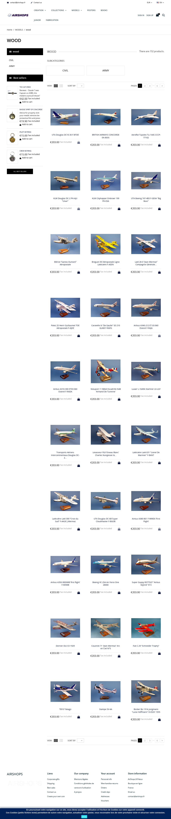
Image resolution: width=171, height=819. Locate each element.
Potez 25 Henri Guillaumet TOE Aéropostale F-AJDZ (65, 326)
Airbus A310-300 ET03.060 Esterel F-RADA (65, 390)
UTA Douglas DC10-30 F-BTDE (65, 134)
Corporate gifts (53, 779)
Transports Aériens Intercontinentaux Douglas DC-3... (65, 455)
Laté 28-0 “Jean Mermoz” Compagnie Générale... (146, 263)
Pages (134, 86)
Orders (104, 788)
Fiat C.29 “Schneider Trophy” (146, 645)
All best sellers (20, 171)
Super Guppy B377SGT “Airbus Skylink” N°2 (146, 583)
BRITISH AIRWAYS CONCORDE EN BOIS (105, 136)
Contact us (36, 2)
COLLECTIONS (58, 10)
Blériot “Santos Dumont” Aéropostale (65, 263)
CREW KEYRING (25, 151)
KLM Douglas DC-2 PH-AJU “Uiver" (65, 199)
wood (16, 51)
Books (104, 10)
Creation (39, 10)
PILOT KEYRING (25, 132)
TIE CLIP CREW (25, 87)
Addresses (105, 796)
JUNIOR (37, 20)
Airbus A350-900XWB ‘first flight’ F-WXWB (65, 583)
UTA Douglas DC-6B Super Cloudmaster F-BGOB (106, 520)
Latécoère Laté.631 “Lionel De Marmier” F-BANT (146, 454)
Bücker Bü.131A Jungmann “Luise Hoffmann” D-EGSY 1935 (146, 710)
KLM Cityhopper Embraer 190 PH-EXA (105, 199)
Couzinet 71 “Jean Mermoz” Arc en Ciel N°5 (105, 647)
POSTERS (91, 10)
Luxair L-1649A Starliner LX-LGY (146, 389)
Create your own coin (56, 796)
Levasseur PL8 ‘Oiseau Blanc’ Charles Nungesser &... (106, 454)
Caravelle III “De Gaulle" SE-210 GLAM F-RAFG (105, 326)
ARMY (12, 66)
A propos (78, 792)
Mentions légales (81, 779)
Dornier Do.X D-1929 (65, 645)
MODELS (76, 10)
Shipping (50, 783)
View (49, 86)
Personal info (106, 779)
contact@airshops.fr (16, 2)
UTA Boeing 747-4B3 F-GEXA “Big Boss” (146, 199)
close (84, 817)
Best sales (51, 788)
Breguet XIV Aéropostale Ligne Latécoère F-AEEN (106, 263)
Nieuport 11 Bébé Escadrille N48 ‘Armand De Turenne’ (106, 390)
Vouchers (105, 800)
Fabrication (52, 20)
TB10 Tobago (65, 709)
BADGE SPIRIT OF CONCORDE (31, 109)
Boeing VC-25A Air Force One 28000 (105, 583)
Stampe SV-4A (105, 709)
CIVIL (11, 60)
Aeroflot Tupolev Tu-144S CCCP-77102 (146, 136)
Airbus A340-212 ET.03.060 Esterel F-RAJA (146, 326)
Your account (108, 773)
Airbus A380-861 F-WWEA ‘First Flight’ (146, 520)
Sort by (71, 86)
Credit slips (105, 792)
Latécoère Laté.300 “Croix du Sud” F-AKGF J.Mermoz (65, 520)
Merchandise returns (109, 783)
